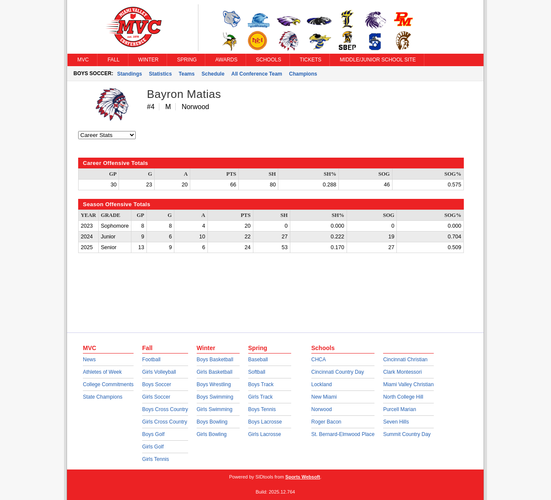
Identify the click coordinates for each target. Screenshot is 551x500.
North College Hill (403, 397)
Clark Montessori (402, 372)
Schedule (212, 74)
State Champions (102, 397)
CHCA (318, 360)
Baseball (258, 360)
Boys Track (261, 384)
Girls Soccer (156, 397)
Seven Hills (396, 422)
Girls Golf (153, 447)
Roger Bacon (326, 422)
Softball (256, 372)
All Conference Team (256, 74)
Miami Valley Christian (408, 384)
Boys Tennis (262, 409)
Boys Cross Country (165, 409)
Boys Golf (153, 434)
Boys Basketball (215, 360)
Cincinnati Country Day (337, 372)
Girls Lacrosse (264, 434)
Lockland (321, 384)
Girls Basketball (214, 372)
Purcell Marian (399, 409)
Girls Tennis (155, 459)
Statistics (160, 74)
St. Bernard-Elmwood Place (342, 434)
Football (151, 360)
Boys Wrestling (214, 384)
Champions (303, 74)
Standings (129, 74)
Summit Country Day (407, 434)
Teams (187, 74)
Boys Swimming (215, 397)
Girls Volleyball (159, 372)
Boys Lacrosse (265, 422)
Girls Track (260, 397)
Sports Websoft (302, 476)
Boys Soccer (156, 384)
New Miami (324, 397)
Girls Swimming (214, 409)
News (89, 360)
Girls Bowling (212, 434)
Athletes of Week (102, 372)
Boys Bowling (212, 422)
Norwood (321, 409)
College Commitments (108, 384)
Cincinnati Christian (405, 360)
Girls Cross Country (164, 422)
